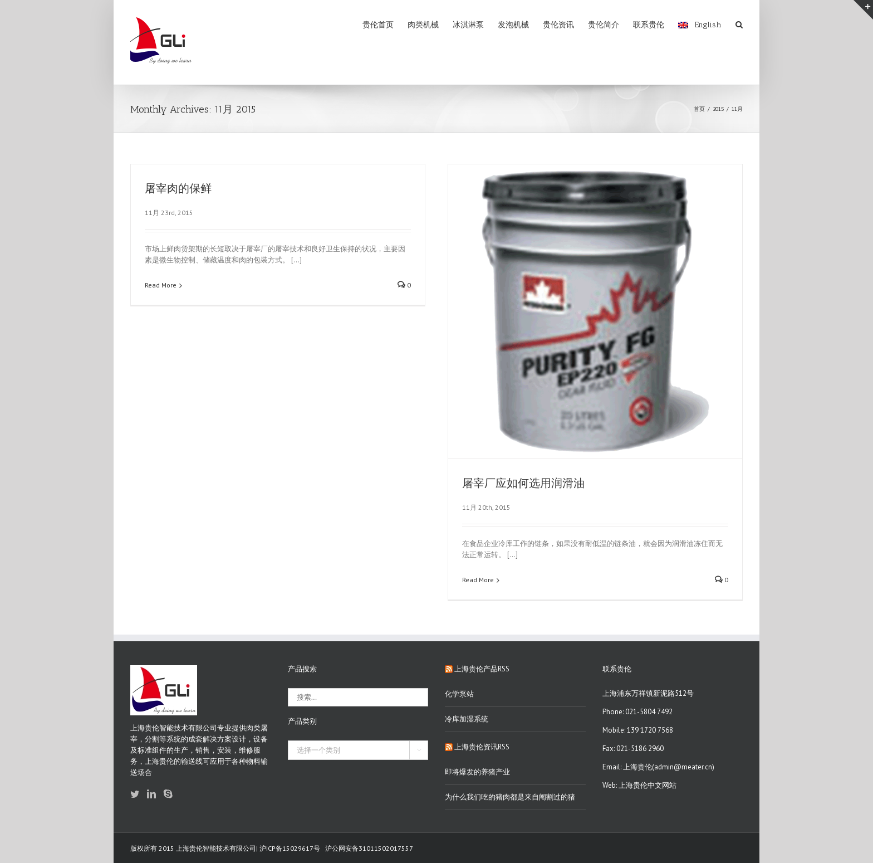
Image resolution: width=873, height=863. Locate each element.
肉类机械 (423, 25)
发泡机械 (513, 25)
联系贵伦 (648, 25)
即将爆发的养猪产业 (477, 772)
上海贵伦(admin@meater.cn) (668, 767)
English (700, 25)
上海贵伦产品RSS (481, 669)
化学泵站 (459, 694)
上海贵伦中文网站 (647, 785)
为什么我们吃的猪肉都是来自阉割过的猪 (510, 797)
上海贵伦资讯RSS (481, 747)
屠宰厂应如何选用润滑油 (523, 483)
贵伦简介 (603, 25)
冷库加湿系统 (466, 719)
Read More (160, 285)
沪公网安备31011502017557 (369, 848)
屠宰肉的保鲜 (178, 188)
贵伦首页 (378, 25)
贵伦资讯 (558, 25)
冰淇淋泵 (468, 25)
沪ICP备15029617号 (289, 848)
